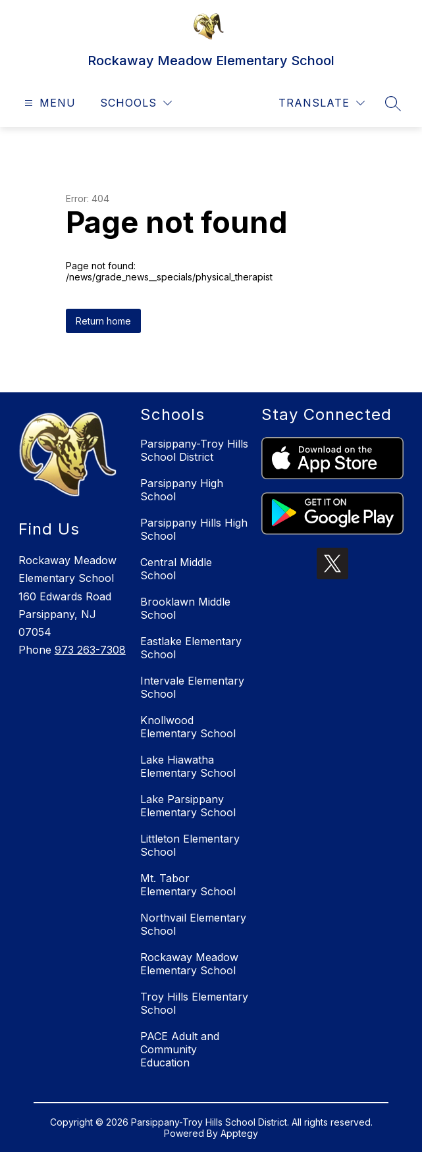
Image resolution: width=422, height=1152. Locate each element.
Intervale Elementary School (192, 687)
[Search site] (393, 103)
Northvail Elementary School (193, 924)
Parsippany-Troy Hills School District (194, 450)
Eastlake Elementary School (191, 648)
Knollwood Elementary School (188, 727)
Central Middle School (176, 569)
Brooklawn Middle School (185, 608)
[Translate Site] (321, 103)
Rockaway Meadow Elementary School (189, 964)
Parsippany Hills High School (194, 529)
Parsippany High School (181, 490)
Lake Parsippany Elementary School (188, 806)
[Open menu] (48, 103)
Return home (103, 321)
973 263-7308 (90, 649)
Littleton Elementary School (190, 845)
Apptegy (239, 1133)
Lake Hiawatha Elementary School (188, 766)
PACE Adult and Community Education (179, 1049)
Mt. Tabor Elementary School (188, 885)
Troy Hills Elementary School (194, 1003)
